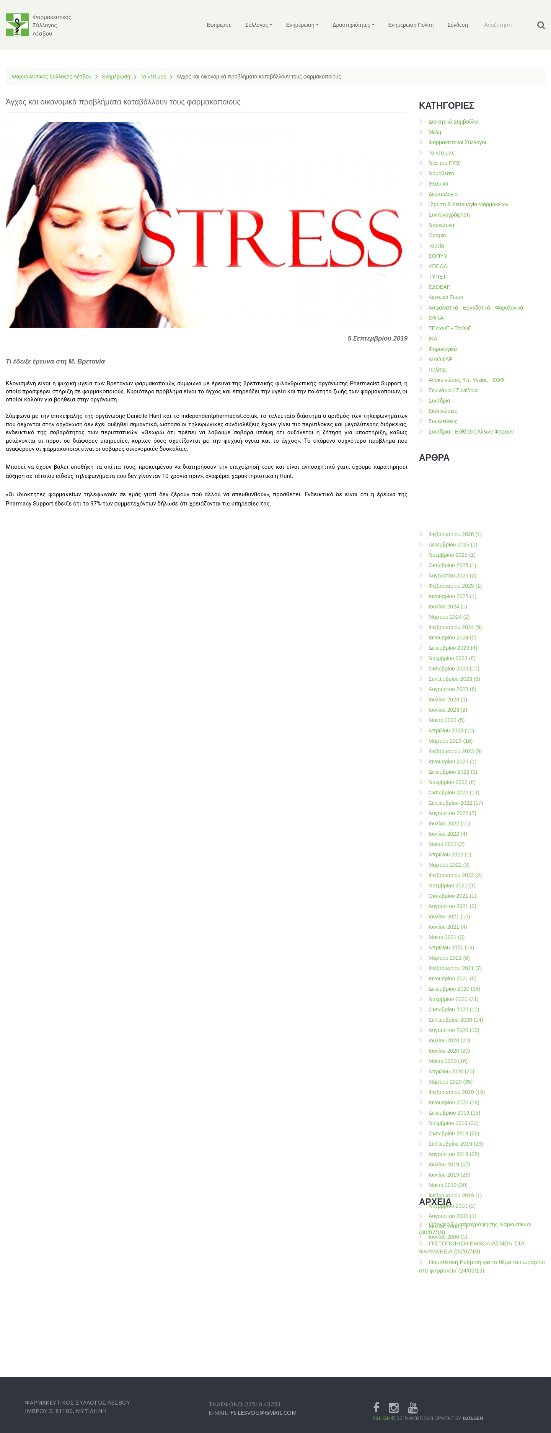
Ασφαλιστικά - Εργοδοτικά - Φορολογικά (476, 308)
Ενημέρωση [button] (300, 25)
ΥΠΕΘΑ (438, 266)
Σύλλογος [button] (256, 25)
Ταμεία (436, 246)
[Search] (509, 25)
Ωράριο (437, 235)
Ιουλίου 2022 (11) (449, 1245)
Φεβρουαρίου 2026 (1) (455, 956)
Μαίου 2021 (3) (447, 1359)
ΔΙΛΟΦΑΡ (441, 359)
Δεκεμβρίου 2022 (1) (453, 1194)
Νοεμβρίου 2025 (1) (452, 977)
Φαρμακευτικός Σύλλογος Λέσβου (51, 76)
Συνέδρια (439, 401)
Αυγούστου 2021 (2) (452, 1328)
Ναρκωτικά (441, 225)
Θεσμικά (438, 184)
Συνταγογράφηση (449, 215)
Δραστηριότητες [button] (351, 25)
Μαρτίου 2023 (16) (451, 1163)
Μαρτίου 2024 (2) (449, 1039)
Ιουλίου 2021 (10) (449, 1338)
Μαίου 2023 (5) (447, 1142)
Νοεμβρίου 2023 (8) (452, 1080)
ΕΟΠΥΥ (438, 256)
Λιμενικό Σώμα (446, 297)
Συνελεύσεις (443, 421)
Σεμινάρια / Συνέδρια (453, 390)
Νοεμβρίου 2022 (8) (452, 1204)
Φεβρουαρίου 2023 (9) (455, 1173)
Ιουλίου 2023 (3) (448, 1121)
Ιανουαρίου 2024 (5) (452, 1059)
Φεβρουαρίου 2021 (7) (455, 1390)
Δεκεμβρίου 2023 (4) (453, 1070)
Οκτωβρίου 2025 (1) (452, 987)
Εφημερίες (219, 25)
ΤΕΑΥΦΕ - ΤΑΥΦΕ (450, 328)
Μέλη (435, 132)
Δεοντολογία (443, 194)
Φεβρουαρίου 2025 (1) (455, 1008)
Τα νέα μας (153, 76)
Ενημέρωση (116, 76)
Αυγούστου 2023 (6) (452, 1111)
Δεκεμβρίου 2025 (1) (453, 966)
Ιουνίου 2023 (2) (448, 1132)
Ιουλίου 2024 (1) (448, 1028)
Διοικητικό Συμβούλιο (454, 122)
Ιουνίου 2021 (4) (448, 1349)
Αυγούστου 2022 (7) (452, 1235)
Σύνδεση (457, 25)
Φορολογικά (443, 349)
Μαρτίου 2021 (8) (449, 1380)
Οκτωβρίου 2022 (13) (454, 1214)
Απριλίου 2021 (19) (451, 1369)
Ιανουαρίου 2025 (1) (452, 1018)
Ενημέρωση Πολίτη (411, 25)
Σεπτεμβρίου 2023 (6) (454, 1101)
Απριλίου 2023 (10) (451, 1152)
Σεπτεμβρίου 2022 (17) (456, 1225)
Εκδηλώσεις (443, 411)
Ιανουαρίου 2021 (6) (452, 1400)
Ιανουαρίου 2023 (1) (452, 1183)
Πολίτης (438, 370)
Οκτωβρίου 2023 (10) (454, 1090)
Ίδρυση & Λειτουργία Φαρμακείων (469, 204)
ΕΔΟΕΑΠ (440, 287)
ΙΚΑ (433, 339)
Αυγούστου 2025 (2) (452, 997)
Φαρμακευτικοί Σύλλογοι (457, 142)
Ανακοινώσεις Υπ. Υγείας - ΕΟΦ (466, 380)
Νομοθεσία (442, 173)
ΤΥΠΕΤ (437, 277)
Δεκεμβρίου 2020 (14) (454, 1411)
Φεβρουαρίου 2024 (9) (455, 1049)
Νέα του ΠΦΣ (444, 163)
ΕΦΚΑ (436, 318)
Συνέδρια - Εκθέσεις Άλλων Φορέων (471, 432)
